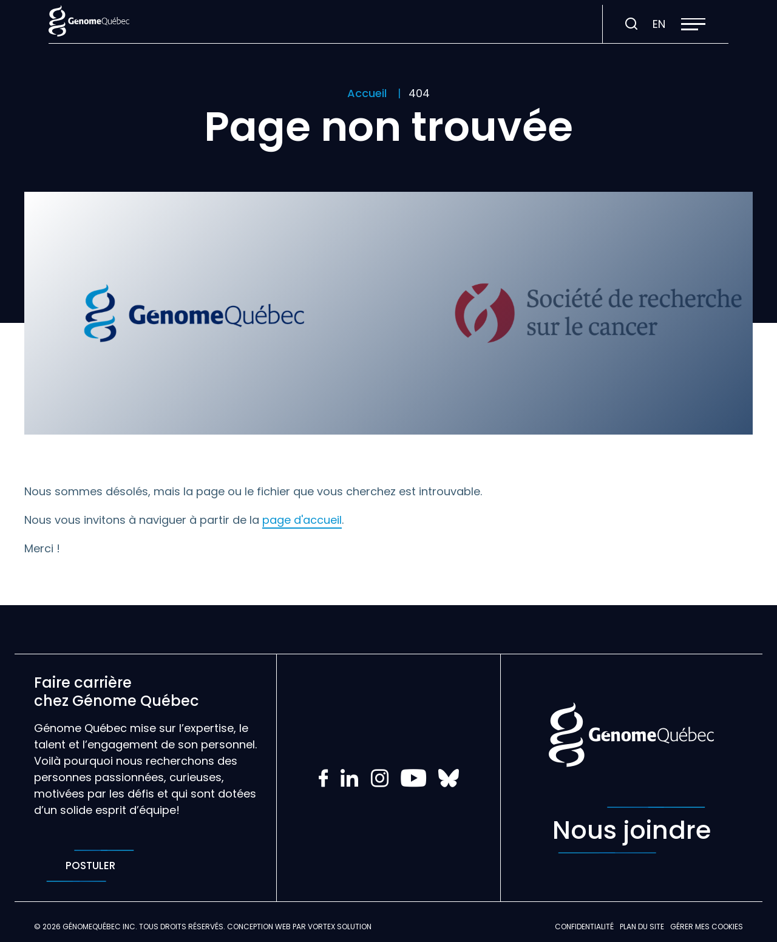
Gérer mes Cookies (706, 926)
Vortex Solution (340, 926)
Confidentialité (584, 926)
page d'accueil (302, 519)
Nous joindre (631, 830)
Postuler (90, 866)
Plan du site (642, 926)
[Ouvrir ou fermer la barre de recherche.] (631, 24)
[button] (693, 24)
